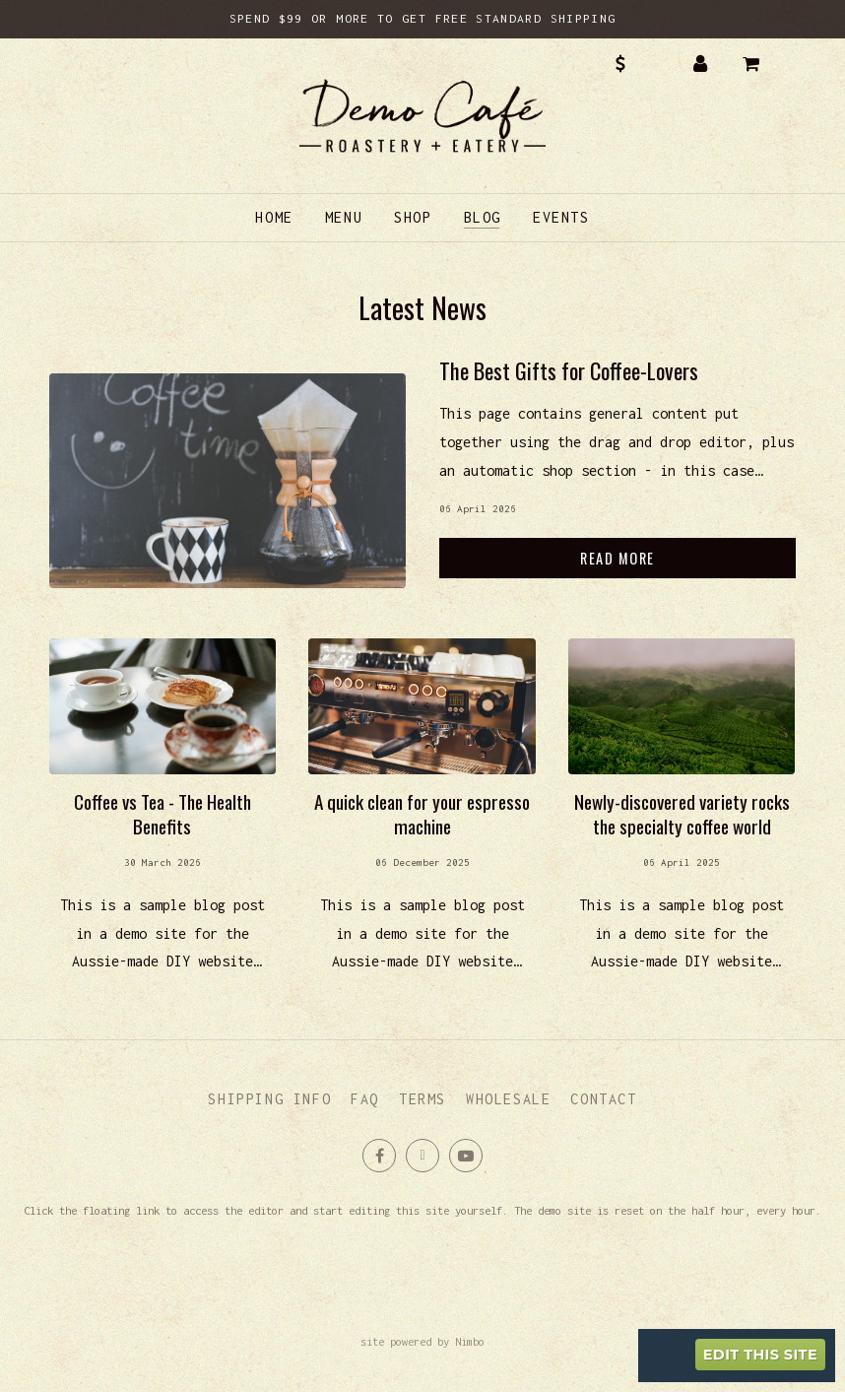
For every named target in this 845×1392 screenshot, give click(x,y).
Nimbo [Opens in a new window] (470, 1341)
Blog (482, 217)
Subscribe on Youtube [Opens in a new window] (466, 1155)
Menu (343, 217)
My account (700, 64)
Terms (422, 1099)
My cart (765, 64)
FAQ (365, 1099)
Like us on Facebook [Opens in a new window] (379, 1155)
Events (561, 217)
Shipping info (269, 1099)
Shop (412, 217)
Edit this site (760, 1354)
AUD (634, 64)
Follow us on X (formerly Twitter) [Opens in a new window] (422, 1155)
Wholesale (508, 1099)
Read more (617, 480)
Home (273, 217)
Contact (603, 1099)
